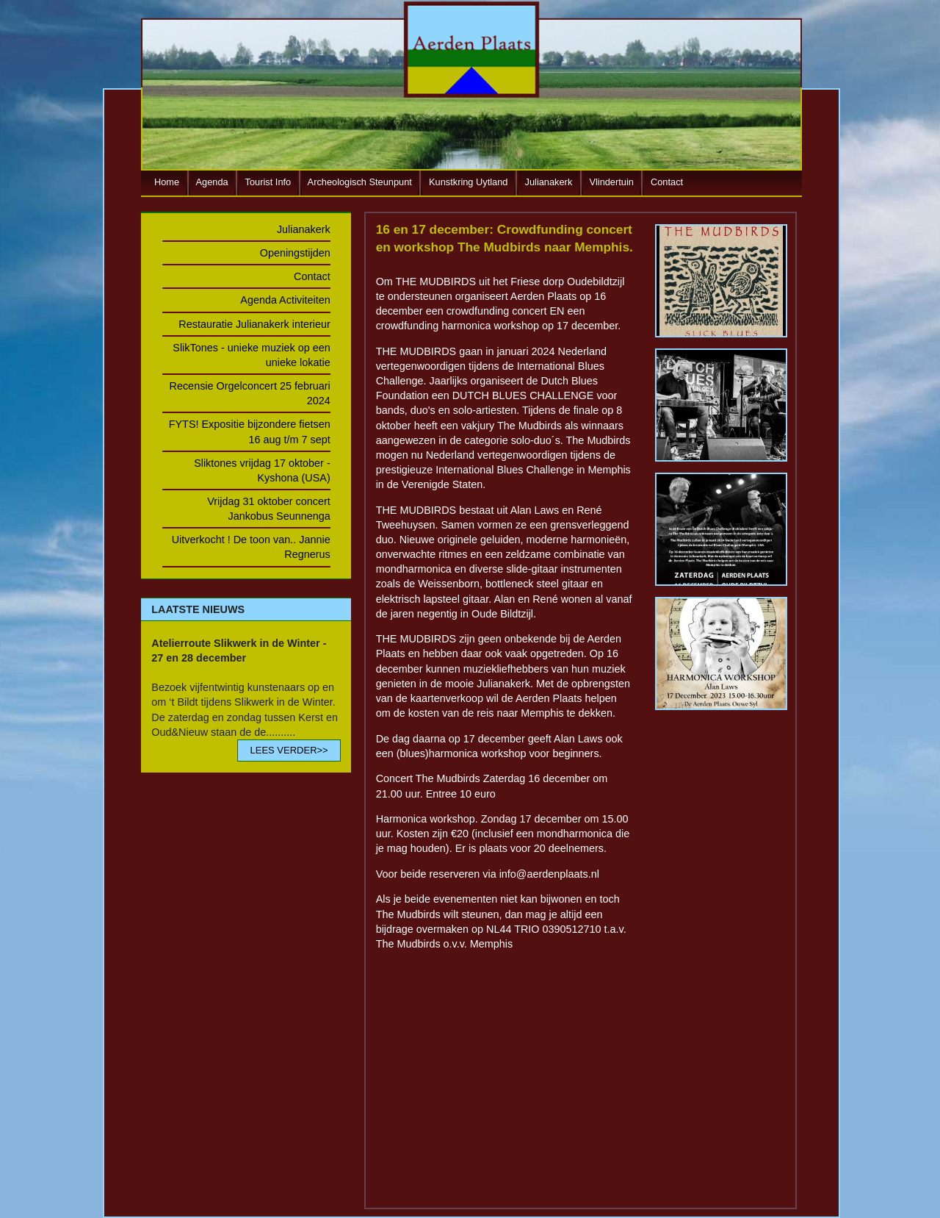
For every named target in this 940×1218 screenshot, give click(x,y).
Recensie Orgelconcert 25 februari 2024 (250, 393)
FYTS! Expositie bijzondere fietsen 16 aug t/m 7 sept (249, 431)
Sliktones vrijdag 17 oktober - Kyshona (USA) (262, 470)
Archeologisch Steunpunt (360, 181)
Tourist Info (268, 181)
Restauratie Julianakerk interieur (254, 324)
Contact (667, 181)
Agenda (212, 181)
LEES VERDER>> (289, 750)
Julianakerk (549, 181)
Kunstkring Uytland (468, 181)
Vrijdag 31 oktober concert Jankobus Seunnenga (268, 508)
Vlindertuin (611, 181)
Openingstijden (295, 253)
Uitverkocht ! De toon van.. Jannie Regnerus (251, 547)
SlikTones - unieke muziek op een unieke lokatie (251, 355)
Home (166, 181)
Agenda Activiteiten (285, 300)
